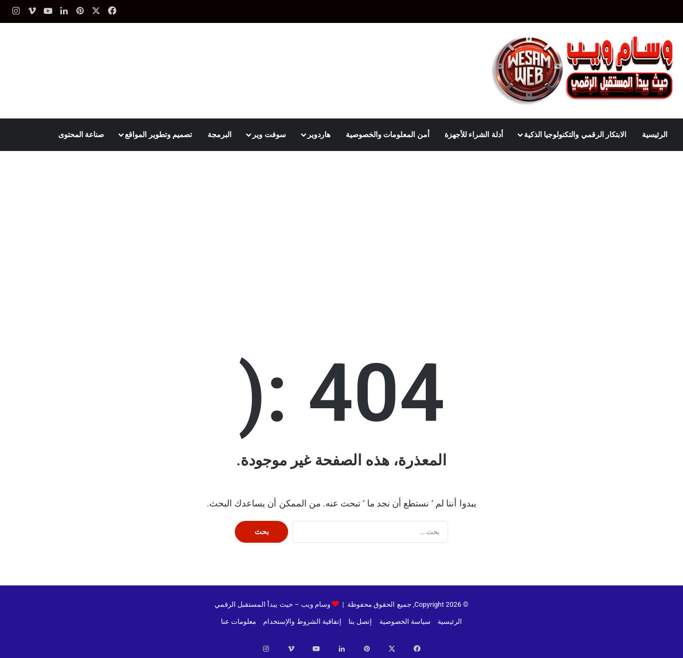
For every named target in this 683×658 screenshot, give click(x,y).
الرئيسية (655, 134)
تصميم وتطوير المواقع (158, 134)
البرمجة (220, 134)
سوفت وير (268, 134)
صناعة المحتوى (81, 134)
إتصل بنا (360, 621)
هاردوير (318, 134)
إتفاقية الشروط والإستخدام (302, 621)
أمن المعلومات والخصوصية (388, 134)
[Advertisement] (341, 231)
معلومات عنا (238, 621)
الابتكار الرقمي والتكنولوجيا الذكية (575, 134)
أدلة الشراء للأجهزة (473, 134)
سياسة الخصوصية (405, 621)
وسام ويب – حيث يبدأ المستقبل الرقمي (272, 604)
